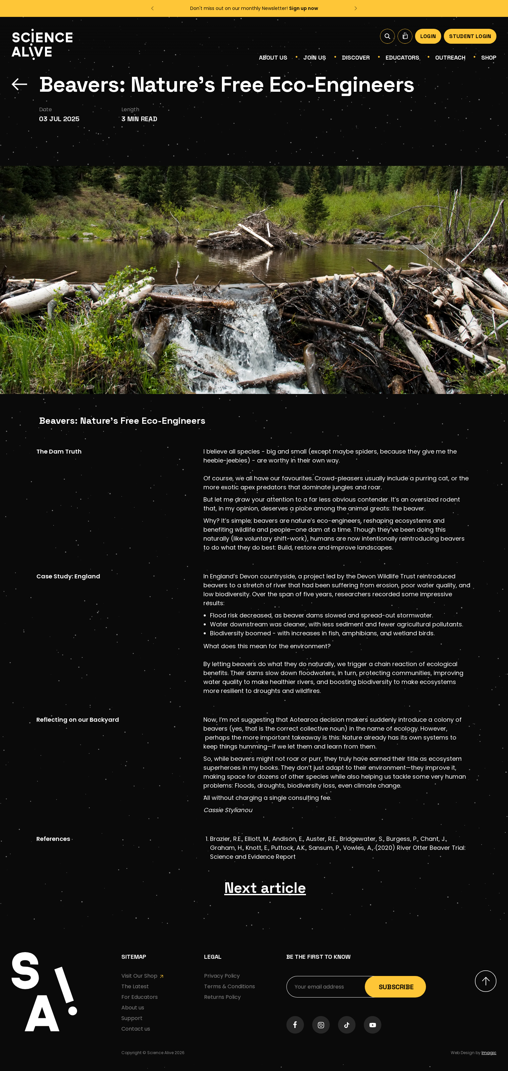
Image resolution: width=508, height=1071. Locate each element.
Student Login (470, 36)
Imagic (489, 1059)
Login (428, 36)
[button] (153, 8)
